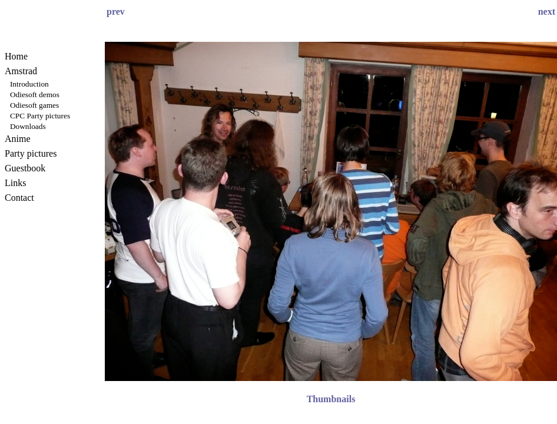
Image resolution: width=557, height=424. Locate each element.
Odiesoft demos (34, 94)
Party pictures (31, 153)
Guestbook (25, 168)
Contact (19, 198)
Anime (18, 139)
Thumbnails (331, 399)
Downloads (28, 126)
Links (15, 183)
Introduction (29, 84)
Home (16, 56)
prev (116, 11)
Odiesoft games (34, 105)
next (546, 11)
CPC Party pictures (40, 115)
